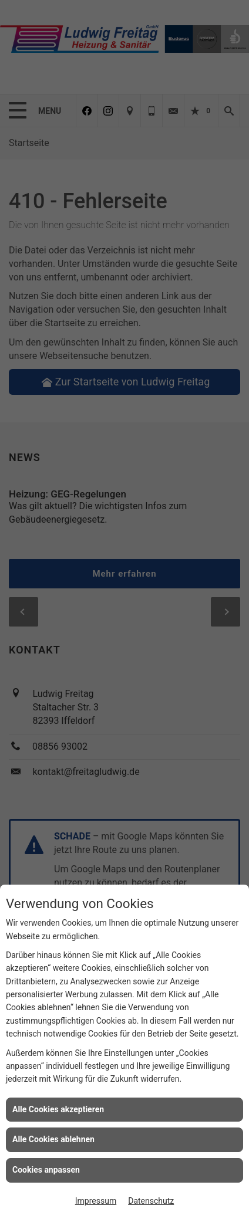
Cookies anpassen (46, 1169)
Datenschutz (151, 1201)
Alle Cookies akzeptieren (58, 1109)
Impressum (95, 1201)
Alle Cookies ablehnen (53, 1139)
